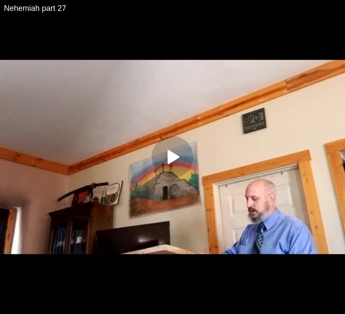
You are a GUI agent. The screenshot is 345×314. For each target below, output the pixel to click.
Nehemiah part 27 (35, 8)
